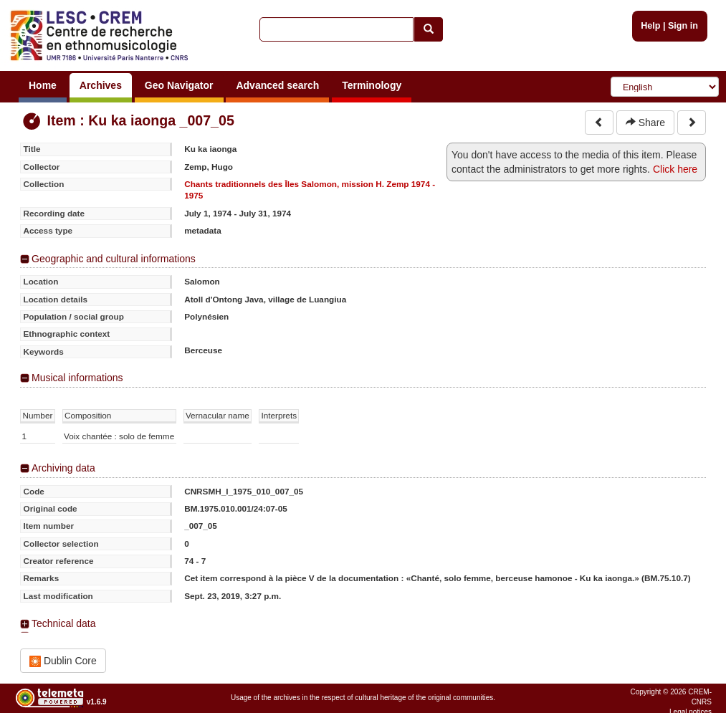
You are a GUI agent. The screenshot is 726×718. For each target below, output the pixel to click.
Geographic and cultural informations (114, 258)
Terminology (371, 85)
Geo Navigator (179, 85)
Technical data (64, 623)
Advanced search (277, 85)
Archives (101, 85)
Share (645, 122)
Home (43, 85)
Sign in (683, 26)
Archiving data (63, 468)
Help (650, 26)
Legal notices (690, 712)
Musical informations (77, 377)
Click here (675, 169)
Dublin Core (63, 661)
